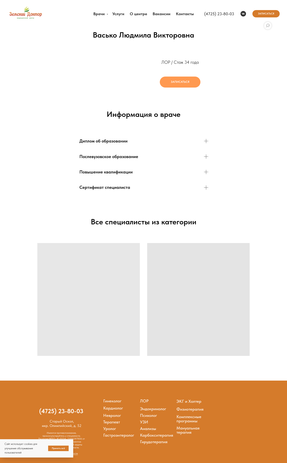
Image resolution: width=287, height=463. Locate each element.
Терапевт (111, 422)
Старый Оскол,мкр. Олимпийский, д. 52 (61, 423)
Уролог (109, 428)
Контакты (185, 13)
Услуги (118, 13)
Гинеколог (112, 400)
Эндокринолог (153, 408)
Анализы (148, 428)
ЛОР (144, 400)
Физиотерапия (190, 409)
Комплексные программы (188, 418)
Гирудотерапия (153, 441)
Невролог (112, 415)
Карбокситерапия (156, 435)
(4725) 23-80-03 (219, 13)
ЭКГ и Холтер (188, 401)
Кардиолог (113, 408)
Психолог (148, 415)
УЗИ (144, 422)
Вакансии (161, 13)
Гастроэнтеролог (118, 435)
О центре (138, 13)
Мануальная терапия (188, 430)
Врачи (99, 13)
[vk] (243, 13)
